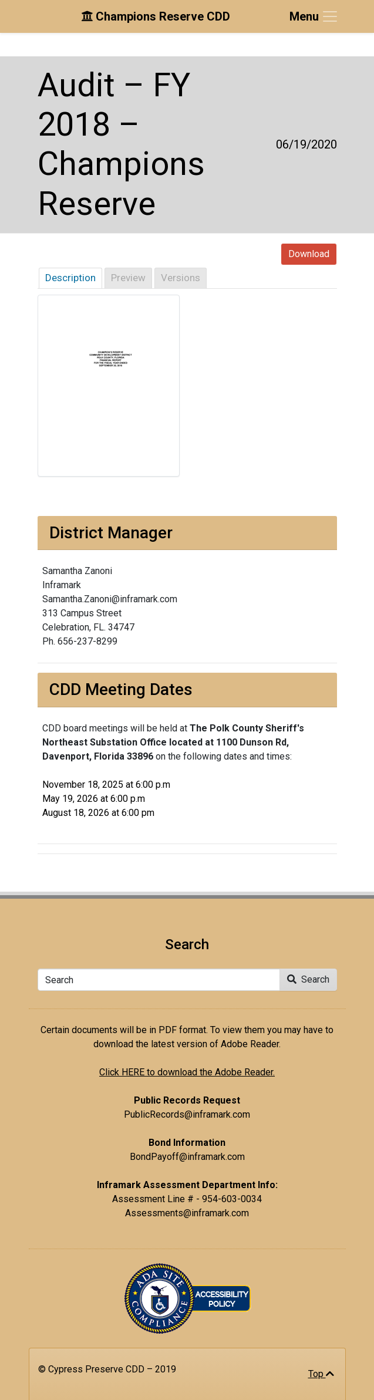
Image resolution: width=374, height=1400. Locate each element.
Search (308, 979)
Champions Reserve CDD (155, 16)
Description (70, 278)
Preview (128, 278)
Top (321, 1373)
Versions (180, 278)
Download (308, 253)
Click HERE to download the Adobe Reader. (187, 1072)
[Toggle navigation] (314, 16)
